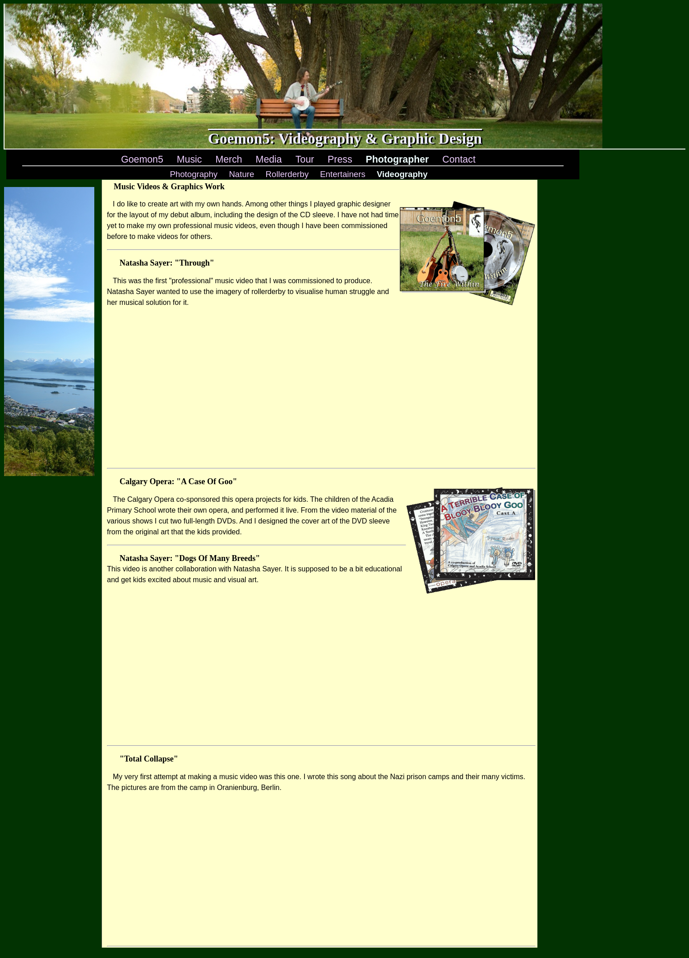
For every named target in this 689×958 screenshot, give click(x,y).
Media (269, 159)
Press (340, 159)
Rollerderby (287, 174)
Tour (305, 159)
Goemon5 (142, 159)
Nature (241, 174)
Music (189, 159)
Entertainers (342, 174)
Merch (228, 159)
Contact (459, 159)
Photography (193, 174)
